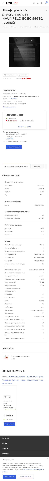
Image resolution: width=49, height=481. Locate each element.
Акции (4, 443)
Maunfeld (13, 98)
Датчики (15, 380)
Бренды (5, 454)
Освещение (6, 380)
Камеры (23, 380)
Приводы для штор (35, 380)
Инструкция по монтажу (20, 356)
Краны (4, 377)
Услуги (5, 448)
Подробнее (9, 138)
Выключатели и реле (35, 377)
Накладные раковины (17, 377)
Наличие (37, 166)
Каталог (5, 438)
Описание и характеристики (16, 166)
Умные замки (7, 383)
